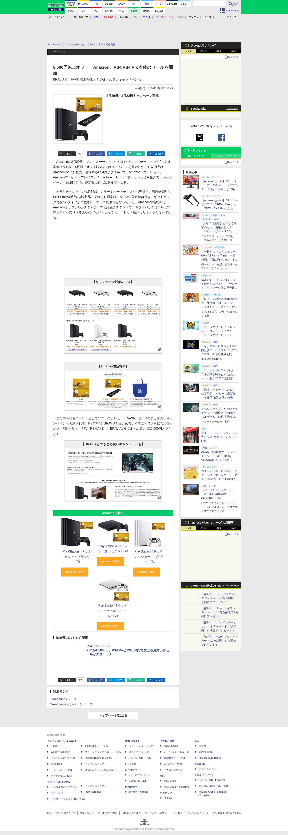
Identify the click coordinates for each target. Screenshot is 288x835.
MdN (162, 775)
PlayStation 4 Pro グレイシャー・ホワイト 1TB (148, 557)
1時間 (188, 51)
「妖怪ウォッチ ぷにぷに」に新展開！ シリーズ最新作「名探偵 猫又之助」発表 (218, 393)
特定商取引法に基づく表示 (227, 813)
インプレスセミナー (96, 763)
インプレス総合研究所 (63, 757)
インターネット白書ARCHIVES (68, 798)
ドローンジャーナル (62, 769)
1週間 (218, 51)
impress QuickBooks (210, 757)
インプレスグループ (198, 813)
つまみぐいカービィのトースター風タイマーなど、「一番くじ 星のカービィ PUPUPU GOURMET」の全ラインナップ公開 (219, 479)
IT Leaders (56, 763)
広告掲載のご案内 (107, 813)
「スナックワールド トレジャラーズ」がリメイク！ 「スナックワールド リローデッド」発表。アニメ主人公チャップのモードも (219, 335)
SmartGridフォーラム (96, 746)
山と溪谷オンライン (140, 774)
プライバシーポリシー (157, 813)
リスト (81, 154)
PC (135, 17)
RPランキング (196, 156)
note (139, 154)
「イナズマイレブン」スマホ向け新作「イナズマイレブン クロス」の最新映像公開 (219, 350)
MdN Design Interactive (176, 786)
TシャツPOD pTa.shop (212, 779)
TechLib (168, 797)
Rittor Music (132, 741)
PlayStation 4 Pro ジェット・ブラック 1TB (77, 557)
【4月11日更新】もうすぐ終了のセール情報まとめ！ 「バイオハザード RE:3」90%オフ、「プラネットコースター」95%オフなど (219, 231)
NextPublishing (93, 791)
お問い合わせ (87, 813)
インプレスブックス (96, 785)
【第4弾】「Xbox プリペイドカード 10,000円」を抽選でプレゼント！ (219, 640)
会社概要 (178, 813)
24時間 (203, 51)
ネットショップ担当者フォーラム (103, 752)
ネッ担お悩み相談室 (62, 775)
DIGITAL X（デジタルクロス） (101, 769)
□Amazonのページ (63, 699)
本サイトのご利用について (61, 813)
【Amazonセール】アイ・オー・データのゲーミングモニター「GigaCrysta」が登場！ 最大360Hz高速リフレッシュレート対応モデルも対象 (219, 189)
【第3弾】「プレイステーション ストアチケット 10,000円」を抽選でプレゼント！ (219, 626)
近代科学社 (131, 786)
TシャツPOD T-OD (140, 757)
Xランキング (198, 150)
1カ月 (233, 51)
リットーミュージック (141, 746)
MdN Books (170, 780)
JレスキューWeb (173, 763)
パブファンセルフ (208, 768)
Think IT (55, 746)
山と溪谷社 (131, 769)
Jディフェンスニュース (176, 752)
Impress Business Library (98, 757)
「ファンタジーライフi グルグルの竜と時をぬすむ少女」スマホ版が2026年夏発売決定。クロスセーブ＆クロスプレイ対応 (219, 378)
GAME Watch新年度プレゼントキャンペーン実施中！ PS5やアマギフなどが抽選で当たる (215, 586)
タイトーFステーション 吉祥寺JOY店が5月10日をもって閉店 (219, 436)
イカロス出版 (167, 741)
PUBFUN (200, 763)
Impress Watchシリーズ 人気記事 (212, 522)
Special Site (198, 108)
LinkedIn (159, 154)
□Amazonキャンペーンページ (71, 704)
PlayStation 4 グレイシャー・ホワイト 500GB (113, 611)
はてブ (118, 154)
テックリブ (166, 792)
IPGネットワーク (204, 774)
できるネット (58, 792)
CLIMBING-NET (137, 780)
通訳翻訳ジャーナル (175, 757)
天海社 (202, 746)
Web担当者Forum (60, 752)
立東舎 (132, 763)
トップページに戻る (113, 715)
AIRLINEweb (171, 746)
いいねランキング (226, 156)
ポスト (69, 154)
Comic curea (205, 752)
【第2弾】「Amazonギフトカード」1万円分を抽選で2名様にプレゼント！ (219, 612)
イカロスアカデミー (175, 769)
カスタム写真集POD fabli (213, 785)
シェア (98, 154)
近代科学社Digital (138, 791)
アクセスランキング (203, 45)
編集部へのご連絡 (131, 813)
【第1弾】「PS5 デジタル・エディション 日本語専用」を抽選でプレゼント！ (219, 598)
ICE (197, 741)
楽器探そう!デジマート (141, 752)
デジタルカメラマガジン (64, 786)
